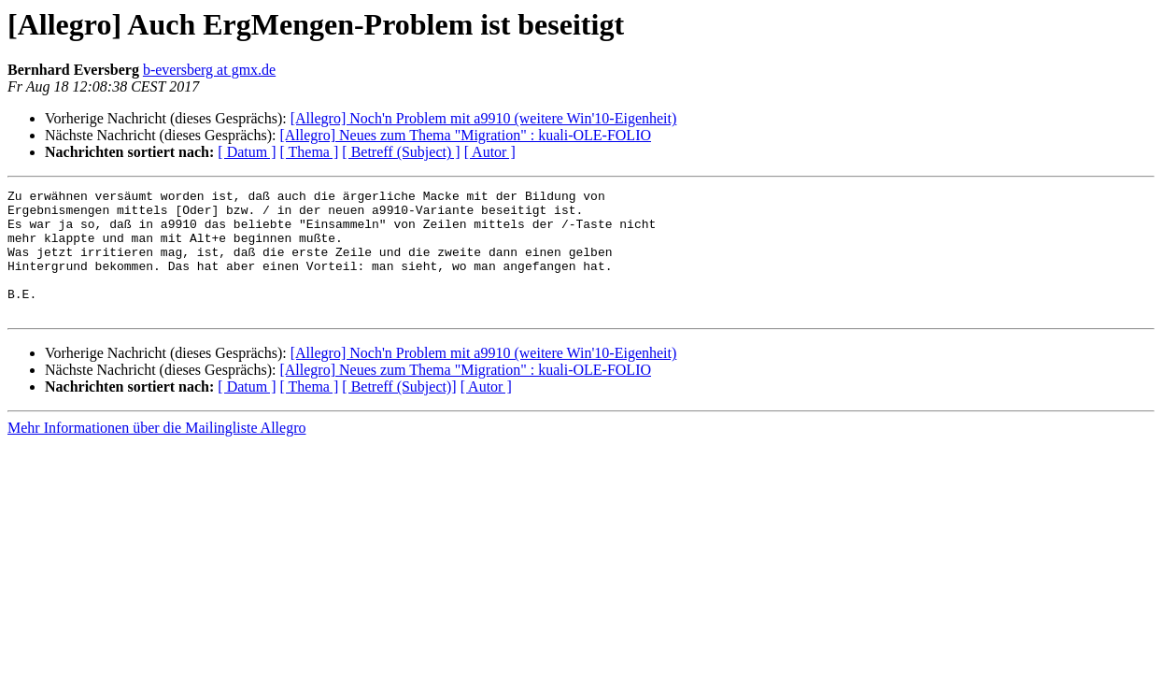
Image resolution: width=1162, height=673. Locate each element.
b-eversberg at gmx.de (209, 70)
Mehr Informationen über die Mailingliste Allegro (156, 453)
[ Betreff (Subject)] (399, 412)
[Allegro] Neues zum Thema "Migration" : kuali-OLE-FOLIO (465, 135)
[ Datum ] (247, 152)
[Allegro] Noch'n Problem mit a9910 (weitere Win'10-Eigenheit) (483, 118)
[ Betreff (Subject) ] (401, 152)
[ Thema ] (309, 152)
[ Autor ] (490, 152)
